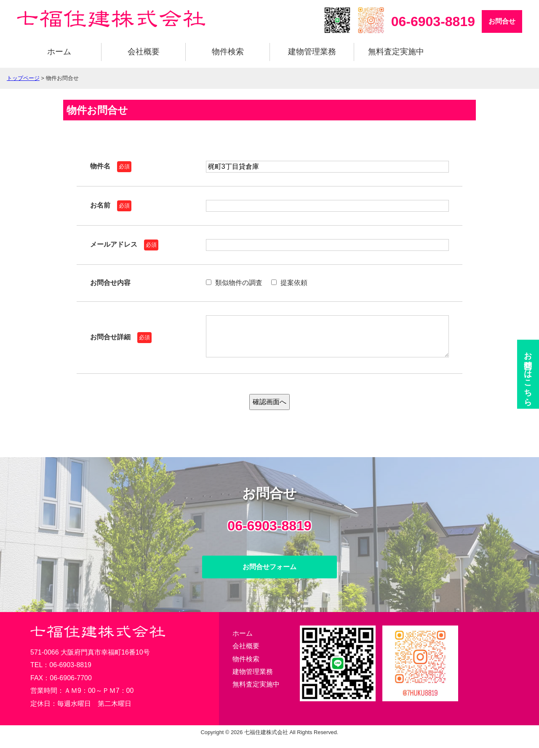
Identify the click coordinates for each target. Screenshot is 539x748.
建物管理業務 (312, 51)
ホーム (59, 51)
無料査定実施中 (396, 51)
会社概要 (144, 51)
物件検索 (228, 51)
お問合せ (501, 21)
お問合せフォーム (269, 575)
